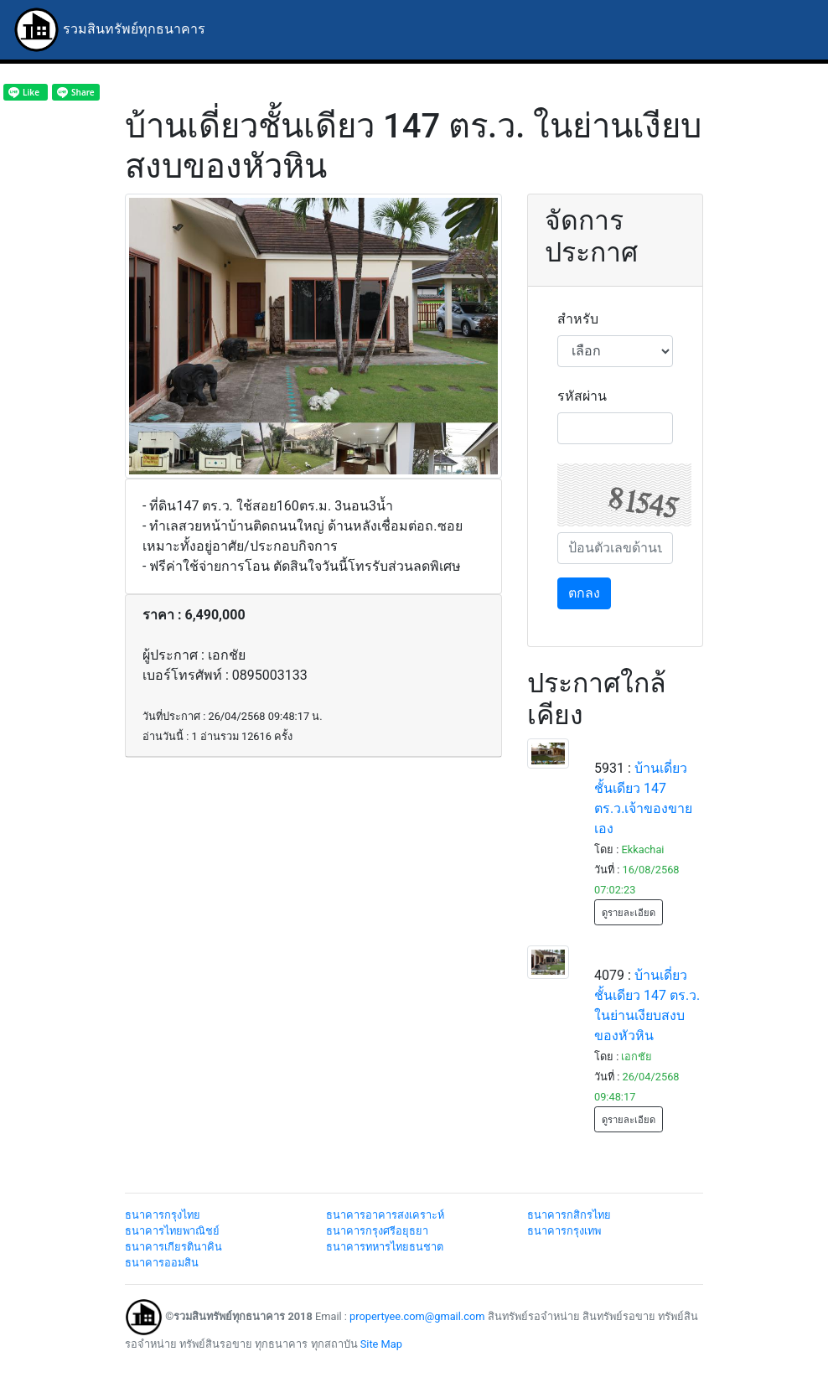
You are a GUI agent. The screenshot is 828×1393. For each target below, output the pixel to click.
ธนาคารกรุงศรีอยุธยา (377, 1231)
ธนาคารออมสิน (162, 1262)
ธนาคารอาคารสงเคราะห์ (385, 1215)
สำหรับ (577, 319)
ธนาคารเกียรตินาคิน (173, 1246)
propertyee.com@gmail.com (416, 1316)
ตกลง (584, 593)
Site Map (381, 1344)
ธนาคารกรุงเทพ (564, 1231)
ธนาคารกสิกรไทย (569, 1215)
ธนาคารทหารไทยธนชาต (384, 1246)
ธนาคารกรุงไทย (162, 1215)
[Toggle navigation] (791, 30)
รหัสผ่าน (582, 396)
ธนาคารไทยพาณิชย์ (172, 1231)
